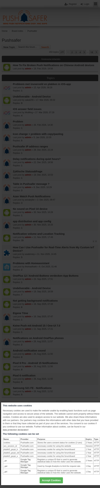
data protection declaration (15, 430)
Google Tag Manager (25, 460)
